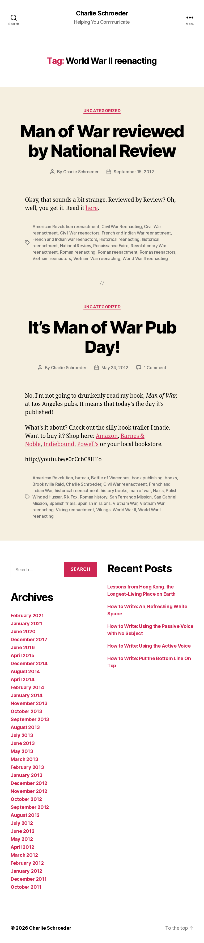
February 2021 (27, 615)
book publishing (147, 477)
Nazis (158, 490)
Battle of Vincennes (110, 477)
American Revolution (52, 477)
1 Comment (155, 367)
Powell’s (88, 444)
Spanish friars (62, 503)
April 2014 (22, 679)
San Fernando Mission (131, 497)
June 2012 (23, 831)
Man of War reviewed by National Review (102, 141)
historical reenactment (77, 490)
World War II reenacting (145, 258)
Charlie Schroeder (102, 13)
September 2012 (30, 807)
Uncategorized (102, 110)
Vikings (103, 509)
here (92, 208)
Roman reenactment (117, 252)
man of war (140, 490)
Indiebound (58, 444)
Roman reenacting (78, 252)
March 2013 (24, 759)
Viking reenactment (75, 509)
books (171, 477)
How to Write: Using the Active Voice (148, 646)
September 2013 (30, 719)
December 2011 (29, 879)
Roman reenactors (158, 252)
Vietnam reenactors (51, 258)
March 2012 (24, 855)
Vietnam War (125, 503)
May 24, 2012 (114, 367)
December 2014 (29, 663)
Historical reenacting (119, 239)
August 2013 (25, 727)
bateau (82, 477)
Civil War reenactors (80, 233)
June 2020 (23, 631)
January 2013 (26, 775)
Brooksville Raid (48, 484)
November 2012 (29, 791)
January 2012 (26, 871)
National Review (75, 245)
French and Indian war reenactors (64, 239)
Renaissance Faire (110, 245)
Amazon (107, 436)
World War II (124, 509)
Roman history (94, 497)
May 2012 (22, 839)
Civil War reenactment (125, 484)
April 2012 (22, 847)
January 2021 (26, 623)
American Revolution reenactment (65, 226)
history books (114, 490)
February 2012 (27, 863)
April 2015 (22, 655)
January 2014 (26, 695)
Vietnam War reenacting (96, 258)
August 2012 (25, 815)
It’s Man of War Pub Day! (102, 337)
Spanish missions (94, 503)
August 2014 (25, 671)
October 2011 (26, 887)
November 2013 (29, 703)
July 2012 (22, 823)
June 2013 (23, 743)
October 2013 (26, 711)
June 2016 (23, 647)
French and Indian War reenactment (136, 233)
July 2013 (22, 735)
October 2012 (26, 799)
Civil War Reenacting (121, 226)
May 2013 (22, 751)
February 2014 (27, 687)
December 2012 (29, 783)
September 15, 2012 (134, 171)
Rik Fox (71, 497)
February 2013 (27, 767)
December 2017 (29, 639)
